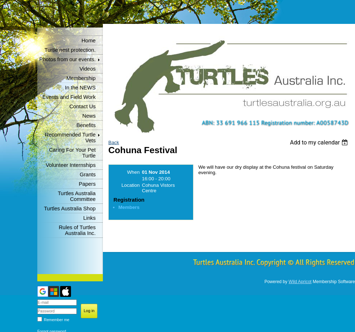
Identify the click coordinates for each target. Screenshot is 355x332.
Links (89, 218)
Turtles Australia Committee (77, 196)
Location (130, 185)
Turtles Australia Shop (70, 208)
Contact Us (83, 106)
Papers (87, 184)
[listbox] (320, 142)
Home (89, 40)
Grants (88, 174)
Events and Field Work (69, 97)
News (89, 116)
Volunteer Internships (71, 165)
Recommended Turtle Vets (70, 137)
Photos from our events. (67, 59)
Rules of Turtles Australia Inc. (77, 230)
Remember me (56, 320)
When (133, 172)
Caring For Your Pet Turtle (72, 153)
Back (113, 142)
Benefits (86, 125)
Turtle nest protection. (70, 50)
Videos (87, 69)
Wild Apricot (300, 281)
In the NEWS (80, 88)
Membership (81, 78)
